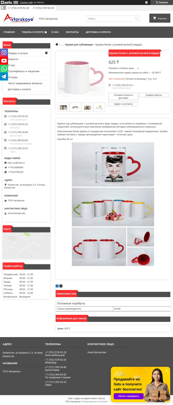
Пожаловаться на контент (95, 401)
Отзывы (13, 77)
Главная (9, 32)
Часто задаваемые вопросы (25, 83)
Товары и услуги (33, 32)
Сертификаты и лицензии (23, 71)
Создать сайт (26, 2)
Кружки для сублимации (79, 44)
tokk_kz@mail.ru (16, 162)
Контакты (72, 32)
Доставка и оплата (98, 32)
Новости (13, 59)
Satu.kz (101, 398)
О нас (55, 32)
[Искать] (136, 19)
